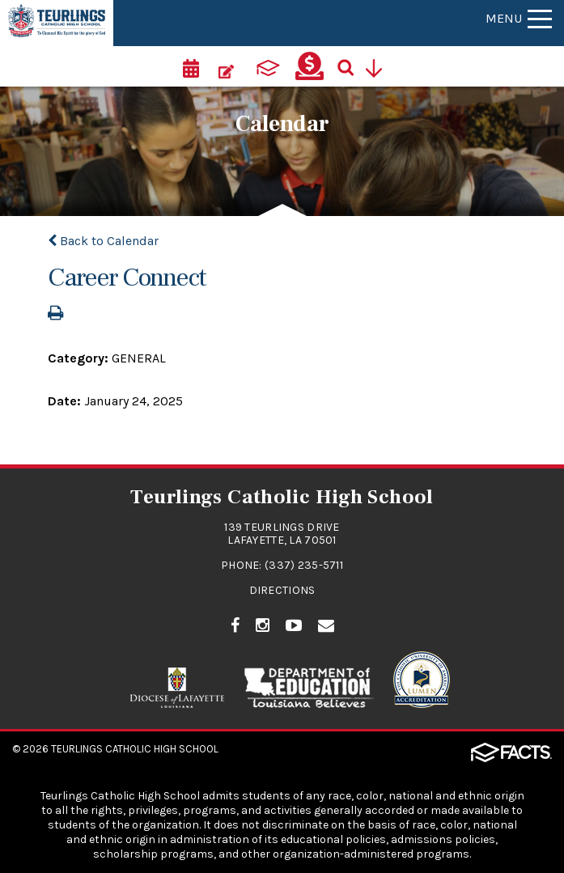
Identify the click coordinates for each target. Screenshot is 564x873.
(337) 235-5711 (304, 565)
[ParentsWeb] (268, 66)
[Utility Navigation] (379, 66)
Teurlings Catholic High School (134, 749)
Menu (519, 18)
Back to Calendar (103, 240)
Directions (282, 590)
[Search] (351, 66)
